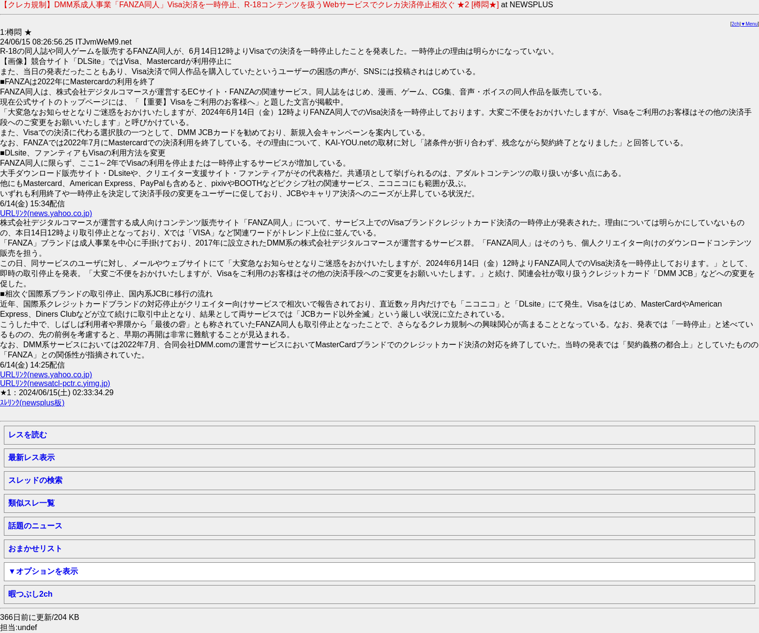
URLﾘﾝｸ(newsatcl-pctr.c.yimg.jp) (55, 383)
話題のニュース (35, 526)
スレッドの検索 (35, 480)
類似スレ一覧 (31, 503)
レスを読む (27, 435)
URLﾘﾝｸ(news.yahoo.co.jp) (46, 213)
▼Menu (749, 24)
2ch (736, 24)
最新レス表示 (31, 457)
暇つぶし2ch (30, 594)
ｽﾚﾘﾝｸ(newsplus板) (32, 403)
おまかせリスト (35, 548)
